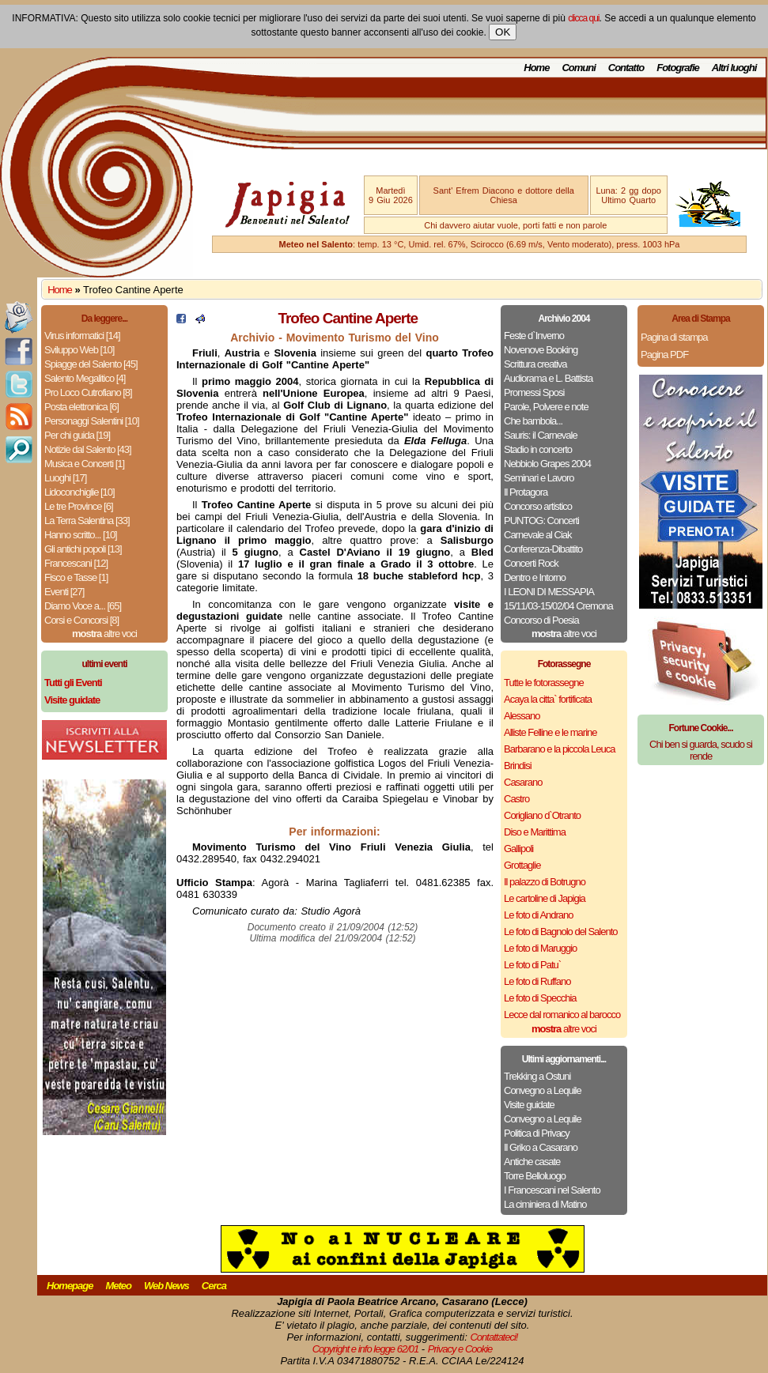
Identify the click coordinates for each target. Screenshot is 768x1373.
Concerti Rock (531, 563)
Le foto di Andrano (538, 915)
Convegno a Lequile (542, 1090)
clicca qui (583, 18)
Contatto (626, 68)
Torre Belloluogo (535, 1176)
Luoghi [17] (65, 478)
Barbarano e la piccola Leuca (559, 749)
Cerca (214, 1286)
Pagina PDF (664, 354)
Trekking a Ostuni (537, 1076)
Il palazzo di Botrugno (544, 882)
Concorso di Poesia (541, 620)
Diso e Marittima (535, 832)
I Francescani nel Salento (552, 1190)
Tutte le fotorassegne (544, 682)
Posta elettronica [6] (81, 407)
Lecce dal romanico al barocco (562, 1014)
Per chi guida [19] (77, 435)
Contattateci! (493, 1337)
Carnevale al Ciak (538, 535)
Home (536, 68)
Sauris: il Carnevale (540, 435)
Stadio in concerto (538, 449)
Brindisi (518, 765)
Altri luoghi (734, 68)
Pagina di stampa (674, 337)
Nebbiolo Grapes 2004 (547, 464)
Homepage (70, 1286)
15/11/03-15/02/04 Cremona (558, 606)
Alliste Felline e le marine (550, 732)
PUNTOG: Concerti (541, 520)
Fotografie (677, 68)
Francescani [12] (76, 563)
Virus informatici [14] (82, 335)
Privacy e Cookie (460, 1349)
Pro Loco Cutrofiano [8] (88, 392)
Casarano (523, 782)
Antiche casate (532, 1161)
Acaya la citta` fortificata (548, 699)
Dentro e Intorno (535, 577)
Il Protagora (525, 492)
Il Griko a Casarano (540, 1147)
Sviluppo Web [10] (79, 350)
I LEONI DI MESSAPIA (549, 592)
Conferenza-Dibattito (543, 549)
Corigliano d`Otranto (542, 815)
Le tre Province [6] (78, 506)
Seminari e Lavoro (539, 478)
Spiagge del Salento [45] (91, 364)
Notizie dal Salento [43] (87, 449)
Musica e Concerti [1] (84, 464)
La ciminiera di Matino (545, 1204)
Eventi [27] (64, 592)
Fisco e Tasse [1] (76, 577)
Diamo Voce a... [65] (82, 606)
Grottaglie (522, 865)
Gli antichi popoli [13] (83, 549)
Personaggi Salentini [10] (91, 421)
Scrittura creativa (535, 364)
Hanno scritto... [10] (80, 535)
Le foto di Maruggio (540, 948)
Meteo (118, 1286)
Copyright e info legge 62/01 (365, 1349)
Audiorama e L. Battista (548, 378)
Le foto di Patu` (532, 965)
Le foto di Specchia (540, 998)
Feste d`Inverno (534, 335)
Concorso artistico (538, 506)
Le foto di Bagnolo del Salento (560, 931)
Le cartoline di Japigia (544, 898)
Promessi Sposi (534, 392)
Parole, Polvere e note (546, 407)
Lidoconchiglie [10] (79, 492)
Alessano (521, 716)
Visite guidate (529, 1105)
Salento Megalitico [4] (84, 378)
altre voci (104, 633)
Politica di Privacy (536, 1133)
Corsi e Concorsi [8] (81, 620)
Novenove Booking (540, 350)
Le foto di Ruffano (537, 981)
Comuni (578, 68)
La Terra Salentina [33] (87, 520)
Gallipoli (518, 848)
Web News (166, 1286)
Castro (516, 799)
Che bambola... (533, 421)
